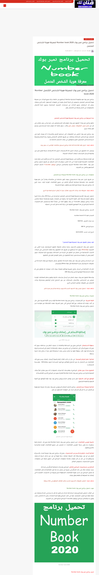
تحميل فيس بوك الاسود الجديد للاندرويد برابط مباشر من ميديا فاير (65, 288)
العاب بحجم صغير (30, 1)
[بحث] (5, 5)
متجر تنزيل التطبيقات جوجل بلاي (79, 126)
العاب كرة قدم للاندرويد (57, 1)
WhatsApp (85, 250)
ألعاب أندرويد (68, 1)
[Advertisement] (49, 22)
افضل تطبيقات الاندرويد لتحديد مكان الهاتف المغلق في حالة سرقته (65, 481)
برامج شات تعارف (89, 39)
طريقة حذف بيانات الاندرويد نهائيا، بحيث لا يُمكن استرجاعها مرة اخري (64, 190)
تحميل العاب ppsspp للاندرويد (43, 1)
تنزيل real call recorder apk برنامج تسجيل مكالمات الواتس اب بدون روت (63, 145)
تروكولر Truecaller (50, 165)
